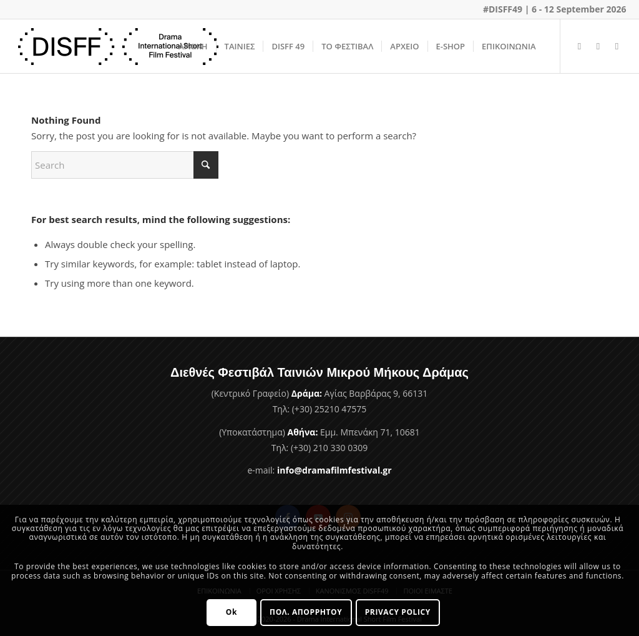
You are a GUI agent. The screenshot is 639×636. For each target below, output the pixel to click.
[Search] (124, 165)
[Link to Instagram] (617, 45)
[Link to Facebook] (579, 45)
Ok (231, 612)
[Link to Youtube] (598, 45)
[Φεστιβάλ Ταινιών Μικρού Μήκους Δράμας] (118, 46)
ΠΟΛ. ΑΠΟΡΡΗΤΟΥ (306, 612)
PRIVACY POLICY (398, 612)
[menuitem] (193, 46)
